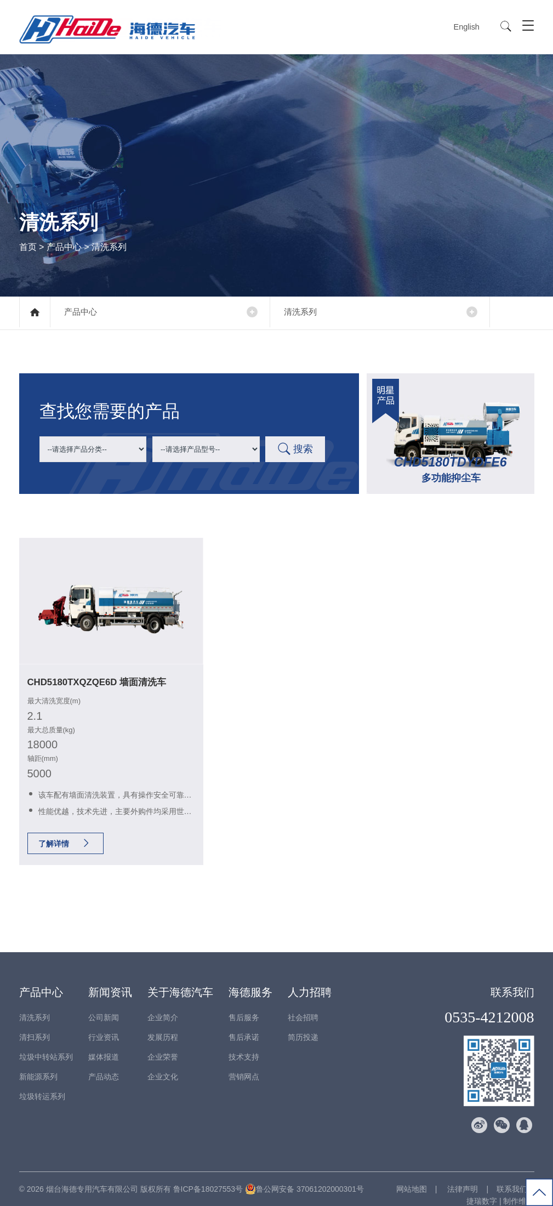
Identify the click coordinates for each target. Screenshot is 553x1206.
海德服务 (250, 980)
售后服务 (244, 1005)
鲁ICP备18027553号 (208, 1177)
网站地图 (411, 1177)
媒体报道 (103, 1044)
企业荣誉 (162, 1044)
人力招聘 (310, 980)
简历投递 (303, 1025)
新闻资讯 (110, 980)
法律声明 (462, 1177)
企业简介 (162, 1005)
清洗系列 (306, 312)
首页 (28, 246)
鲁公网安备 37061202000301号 (304, 1176)
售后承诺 (244, 1025)
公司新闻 (103, 1005)
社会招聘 (303, 1005)
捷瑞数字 (481, 1189)
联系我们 (512, 980)
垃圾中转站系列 (46, 1044)
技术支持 (244, 1044)
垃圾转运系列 (42, 1084)
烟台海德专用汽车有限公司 (92, 1177)
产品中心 (64, 246)
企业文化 (162, 1064)
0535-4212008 (489, 1005)
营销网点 (244, 1064)
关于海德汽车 (180, 980)
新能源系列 (38, 1064)
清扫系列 (34, 1025)
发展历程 (162, 1025)
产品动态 (103, 1064)
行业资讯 (103, 1025)
